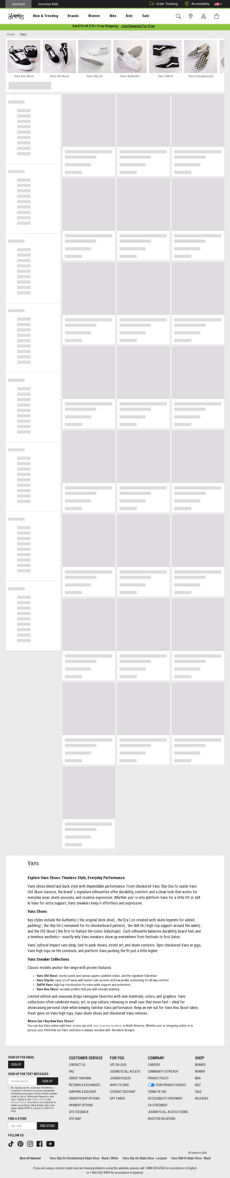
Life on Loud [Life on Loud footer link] (118, 1065)
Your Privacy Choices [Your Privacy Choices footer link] (167, 1085)
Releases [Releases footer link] (201, 1098)
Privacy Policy (18, 1102)
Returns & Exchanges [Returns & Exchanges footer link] (84, 1085)
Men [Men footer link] (198, 1078)
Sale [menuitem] (129, 16)
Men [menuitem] (101, 16)
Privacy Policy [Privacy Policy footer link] (158, 1078)
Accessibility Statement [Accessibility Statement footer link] (165, 1098)
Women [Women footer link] (200, 1071)
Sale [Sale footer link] (198, 1092)
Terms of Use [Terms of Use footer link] (157, 1092)
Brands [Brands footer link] (200, 1065)
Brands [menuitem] (66, 16)
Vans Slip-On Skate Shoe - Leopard (145, 1158)
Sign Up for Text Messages (28, 1074)
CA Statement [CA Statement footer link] (158, 1105)
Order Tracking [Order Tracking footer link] (80, 1078)
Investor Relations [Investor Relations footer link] (161, 1118)
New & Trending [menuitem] (41, 16)
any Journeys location (107, 1026)
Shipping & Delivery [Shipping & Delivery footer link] (82, 1092)
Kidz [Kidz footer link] (198, 1085)
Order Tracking (162, 4)
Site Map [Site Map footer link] (75, 1118)
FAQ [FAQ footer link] (71, 1071)
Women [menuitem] (84, 16)
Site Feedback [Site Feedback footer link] (78, 1112)
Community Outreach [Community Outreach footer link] (163, 1071)
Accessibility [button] (195, 4)
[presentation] (41, 16)
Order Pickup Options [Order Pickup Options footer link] (84, 1098)
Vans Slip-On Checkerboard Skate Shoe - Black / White (84, 1158)
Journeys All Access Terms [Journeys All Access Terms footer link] (168, 1112)
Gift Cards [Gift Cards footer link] (117, 1098)
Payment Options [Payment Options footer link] (81, 1105)
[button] (218, 4)
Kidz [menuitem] (115, 16)
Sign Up (16, 1064)
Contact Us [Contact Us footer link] (77, 1065)
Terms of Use (39, 1099)
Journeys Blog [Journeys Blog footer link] (120, 1078)
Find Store (47, 1126)
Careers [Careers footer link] (154, 1065)
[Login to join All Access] (95, 27)
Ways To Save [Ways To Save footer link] (119, 1085)
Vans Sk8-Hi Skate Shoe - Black (191, 1158)
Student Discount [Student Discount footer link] (122, 1092)
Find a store (17, 1118)
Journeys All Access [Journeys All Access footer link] (125, 1071)
